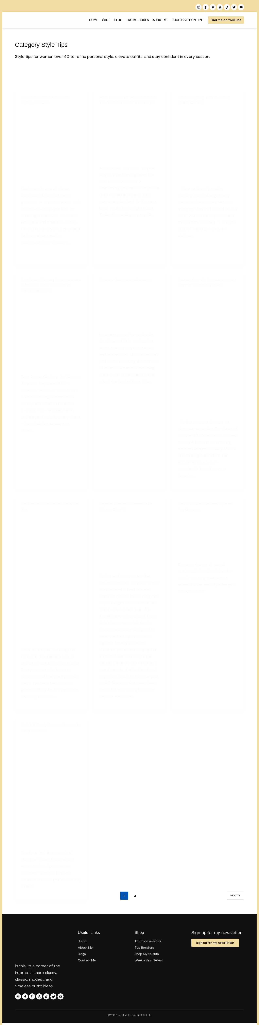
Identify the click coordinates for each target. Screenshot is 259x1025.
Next (235, 894)
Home (89, 20)
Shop (102, 20)
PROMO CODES (133, 20)
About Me (156, 20)
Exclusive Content (184, 20)
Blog (114, 20)
